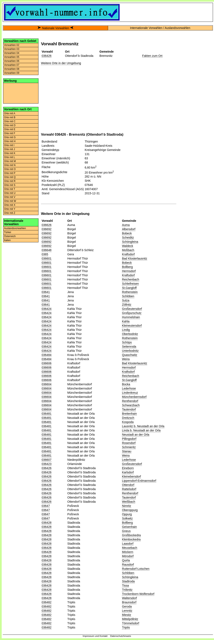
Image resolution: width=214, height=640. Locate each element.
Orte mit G (10, 137)
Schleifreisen (130, 283)
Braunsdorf (129, 602)
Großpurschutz (131, 313)
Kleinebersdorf (131, 476)
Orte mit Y (9, 209)
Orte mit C (10, 121)
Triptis (126, 627)
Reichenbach (130, 279)
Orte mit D (10, 125)
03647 (46, 506)
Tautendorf (129, 409)
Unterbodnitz (130, 350)
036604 (47, 384)
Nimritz (126, 506)
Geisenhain (129, 526)
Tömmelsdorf (130, 623)
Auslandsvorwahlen (15, 228)
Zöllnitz (126, 304)
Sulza (125, 300)
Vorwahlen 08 (11, 69)
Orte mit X (9, 205)
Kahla (125, 321)
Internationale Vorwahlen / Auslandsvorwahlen (160, 28)
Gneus (126, 531)
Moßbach (128, 250)
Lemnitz (127, 610)
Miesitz (126, 615)
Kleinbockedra (131, 539)
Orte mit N (10, 165)
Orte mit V (9, 197)
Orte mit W (10, 201)
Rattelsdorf (129, 489)
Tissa (125, 585)
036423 (47, 464)
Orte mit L (9, 157)
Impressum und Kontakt (95, 636)
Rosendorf (129, 443)
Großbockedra (131, 535)
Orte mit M (10, 161)
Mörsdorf (127, 556)
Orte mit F (9, 133)
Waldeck (127, 246)
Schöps (127, 342)
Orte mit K (9, 153)
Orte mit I (9, 145)
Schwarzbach (131, 405)
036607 (47, 459)
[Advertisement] (21, 92)
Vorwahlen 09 (11, 72)
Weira (125, 359)
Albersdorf (128, 229)
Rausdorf (128, 564)
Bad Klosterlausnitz (134, 258)
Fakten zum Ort (152, 55)
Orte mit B (9, 117)
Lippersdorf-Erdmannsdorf (139, 480)
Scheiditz (128, 237)
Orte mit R (10, 181)
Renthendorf (130, 401)
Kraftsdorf (128, 254)
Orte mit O (10, 169)
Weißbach (128, 501)
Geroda (127, 606)
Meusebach (129, 547)
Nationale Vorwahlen (55, 28)
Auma (126, 225)
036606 (47, 363)
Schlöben (128, 296)
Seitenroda (129, 346)
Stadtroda (128, 581)
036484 (47, 355)
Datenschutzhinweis (120, 636)
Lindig (126, 329)
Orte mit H (10, 141)
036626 (47, 225)
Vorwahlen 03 (11, 49)
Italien (7, 240)
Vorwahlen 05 (11, 57)
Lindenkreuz (130, 392)
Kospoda (127, 422)
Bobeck (127, 233)
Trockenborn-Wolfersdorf (138, 594)
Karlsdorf (128, 472)
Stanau (126, 451)
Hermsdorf (129, 271)
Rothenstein (130, 292)
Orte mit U (10, 193)
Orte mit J (9, 149)
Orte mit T (9, 189)
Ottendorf (128, 485)
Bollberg (127, 267)
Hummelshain (131, 317)
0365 (45, 254)
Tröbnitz (127, 589)
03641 (46, 292)
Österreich (10, 236)
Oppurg (127, 514)
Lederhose (129, 388)
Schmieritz (129, 447)
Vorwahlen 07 (11, 65)
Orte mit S (9, 185)
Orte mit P (9, 173)
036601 (47, 258)
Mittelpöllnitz (130, 619)
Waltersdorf (129, 598)
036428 (47, 522)
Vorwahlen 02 (11, 45)
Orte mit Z (9, 213)
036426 (47, 55)
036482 (47, 602)
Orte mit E (9, 129)
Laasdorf (127, 543)
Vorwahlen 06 (11, 61)
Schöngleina (130, 241)
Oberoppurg (130, 510)
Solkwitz (127, 518)
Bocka (126, 384)
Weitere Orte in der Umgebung (61, 63)
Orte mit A (9, 113)
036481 (47, 413)
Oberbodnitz (130, 334)
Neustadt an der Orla (135, 434)
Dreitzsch (128, 417)
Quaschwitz (129, 355)
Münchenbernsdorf (134, 397)
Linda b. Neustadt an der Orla (141, 430)
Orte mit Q (10, 177)
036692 (47, 229)
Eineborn (128, 468)
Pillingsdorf (129, 438)
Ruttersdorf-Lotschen (135, 568)
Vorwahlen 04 (11, 53)
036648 (47, 250)
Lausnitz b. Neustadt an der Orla (143, 426)
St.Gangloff (129, 287)
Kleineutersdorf (132, 325)
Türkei (7, 232)
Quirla (126, 560)
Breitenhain (129, 413)
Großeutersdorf (132, 308)
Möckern (127, 552)
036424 (47, 308)
